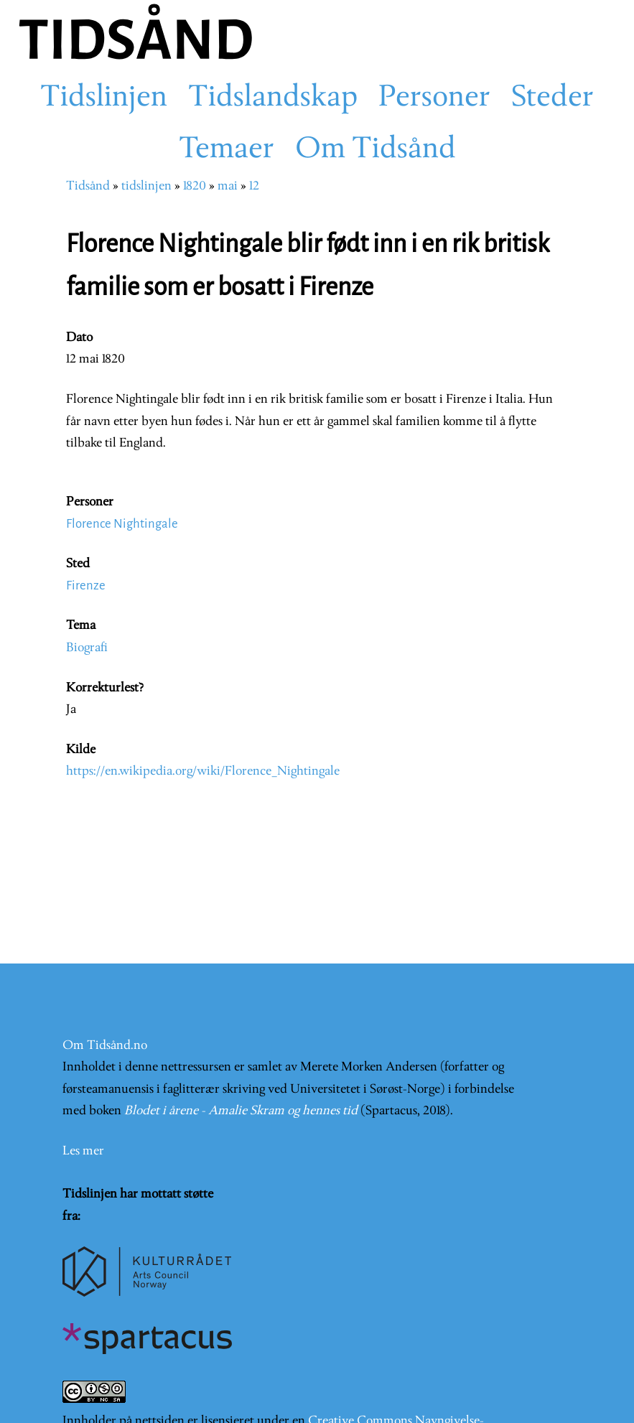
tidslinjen (146, 186)
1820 (194, 186)
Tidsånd (88, 186)
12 (254, 186)
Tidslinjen (103, 98)
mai (228, 186)
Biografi (87, 648)
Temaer (226, 150)
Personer (434, 98)
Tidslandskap (273, 98)
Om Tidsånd (375, 150)
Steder (552, 98)
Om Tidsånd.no (104, 1046)
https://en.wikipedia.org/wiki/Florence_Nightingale (203, 771)
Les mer (83, 1151)
